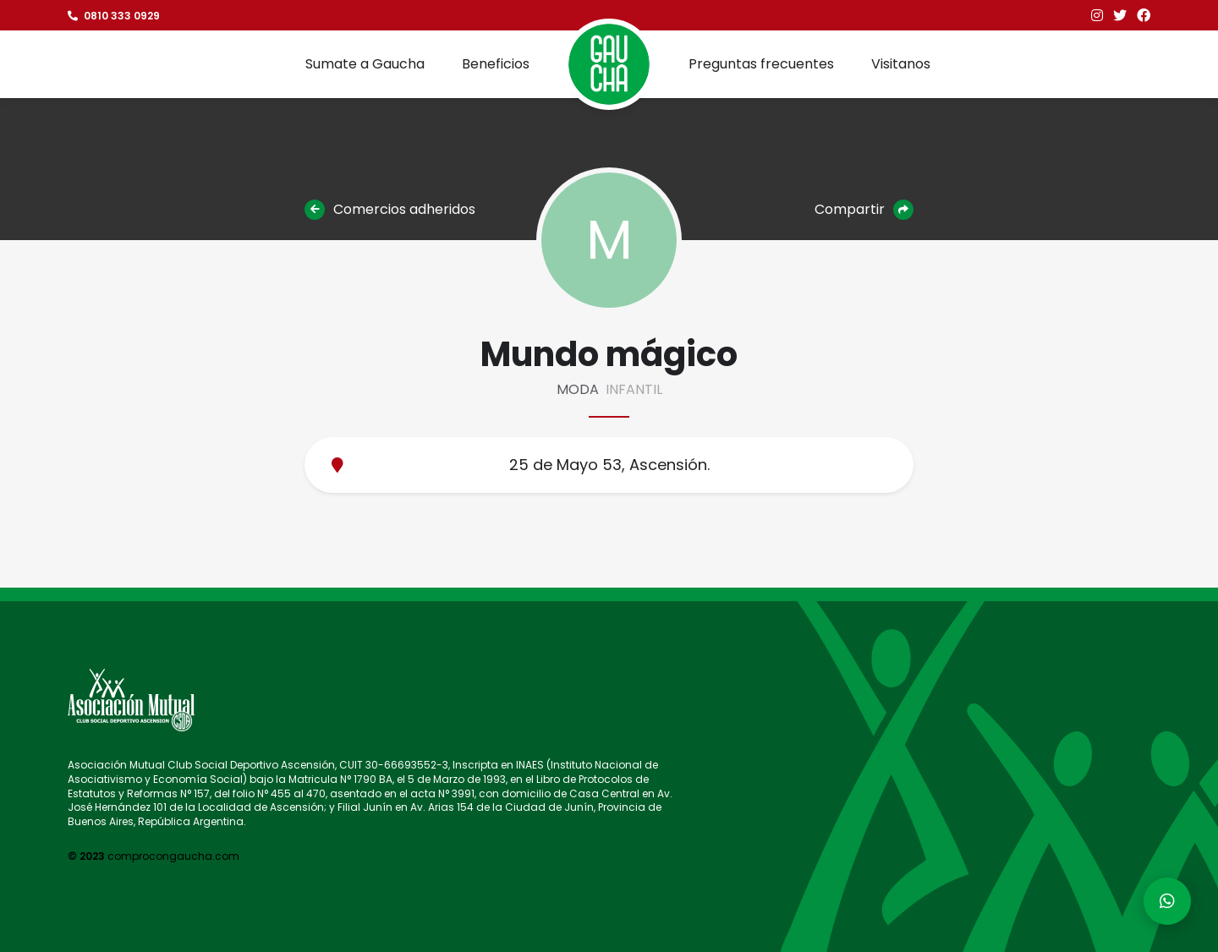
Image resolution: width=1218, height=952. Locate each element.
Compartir (864, 210)
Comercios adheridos (389, 210)
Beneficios (495, 64)
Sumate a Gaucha (365, 64)
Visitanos (900, 64)
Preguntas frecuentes (761, 64)
